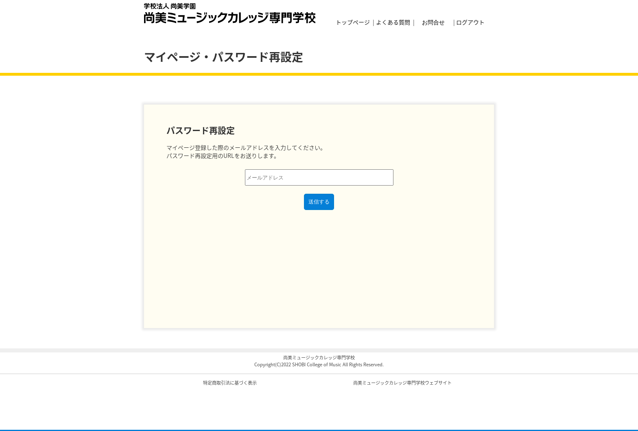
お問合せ (433, 21)
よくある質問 (393, 22)
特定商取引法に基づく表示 (230, 382)
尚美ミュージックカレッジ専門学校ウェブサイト (402, 382)
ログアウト (470, 22)
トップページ (353, 22)
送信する (319, 202)
